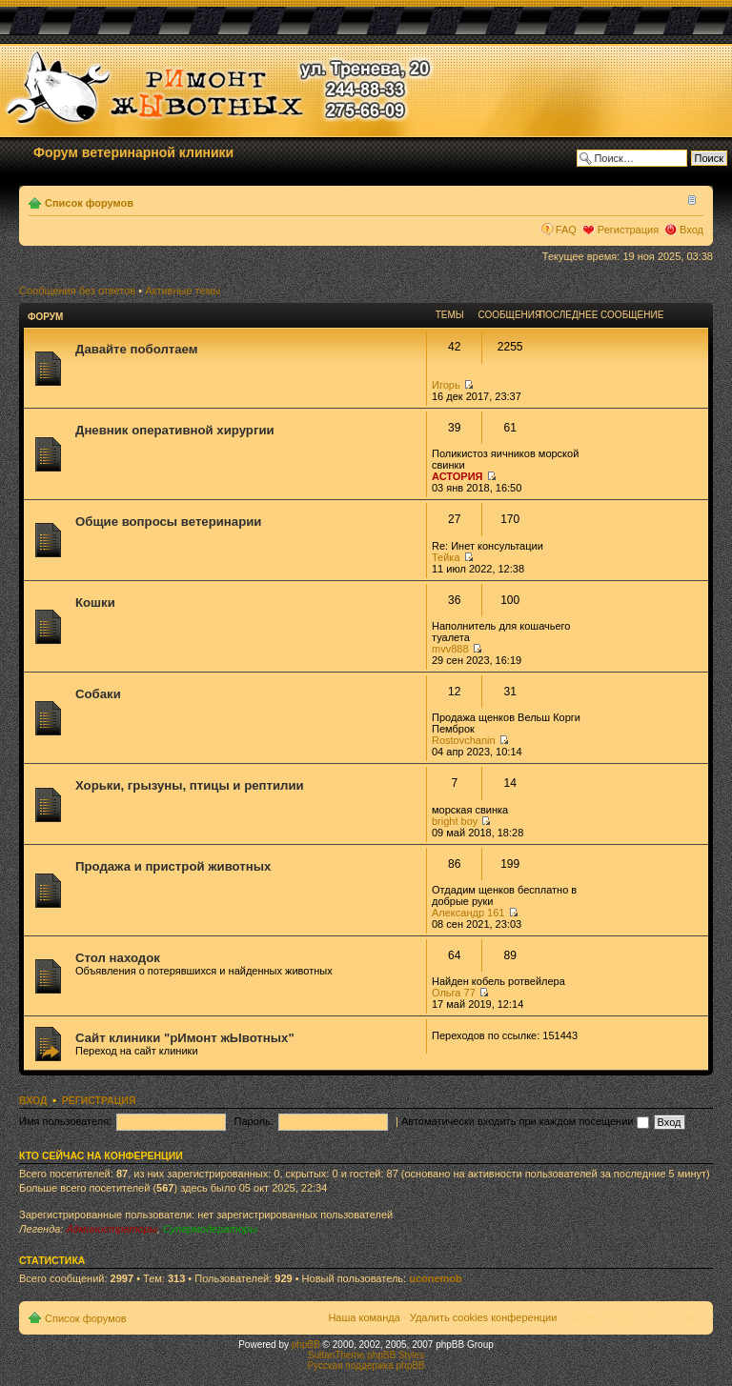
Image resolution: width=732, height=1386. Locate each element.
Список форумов (89, 203)
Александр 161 (468, 912)
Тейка (446, 557)
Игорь (446, 385)
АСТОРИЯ (457, 476)
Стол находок (117, 958)
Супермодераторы (210, 1229)
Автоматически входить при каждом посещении (525, 1121)
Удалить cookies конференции (484, 1317)
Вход (691, 229)
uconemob (435, 1278)
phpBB (306, 1344)
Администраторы (111, 1229)
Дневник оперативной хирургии (174, 430)
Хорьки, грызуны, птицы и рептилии (189, 785)
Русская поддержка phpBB (365, 1365)
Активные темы (182, 290)
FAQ (566, 229)
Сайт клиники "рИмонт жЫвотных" (185, 1038)
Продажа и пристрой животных (173, 866)
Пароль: (254, 1121)
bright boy (455, 821)
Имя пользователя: (65, 1121)
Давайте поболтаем (136, 349)
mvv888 (450, 648)
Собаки (98, 694)
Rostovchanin (464, 740)
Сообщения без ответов (77, 290)
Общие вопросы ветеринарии (168, 521)
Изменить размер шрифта (689, 199)
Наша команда (363, 1317)
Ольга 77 (454, 992)
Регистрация (628, 229)
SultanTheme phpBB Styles (366, 1355)
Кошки (95, 602)
